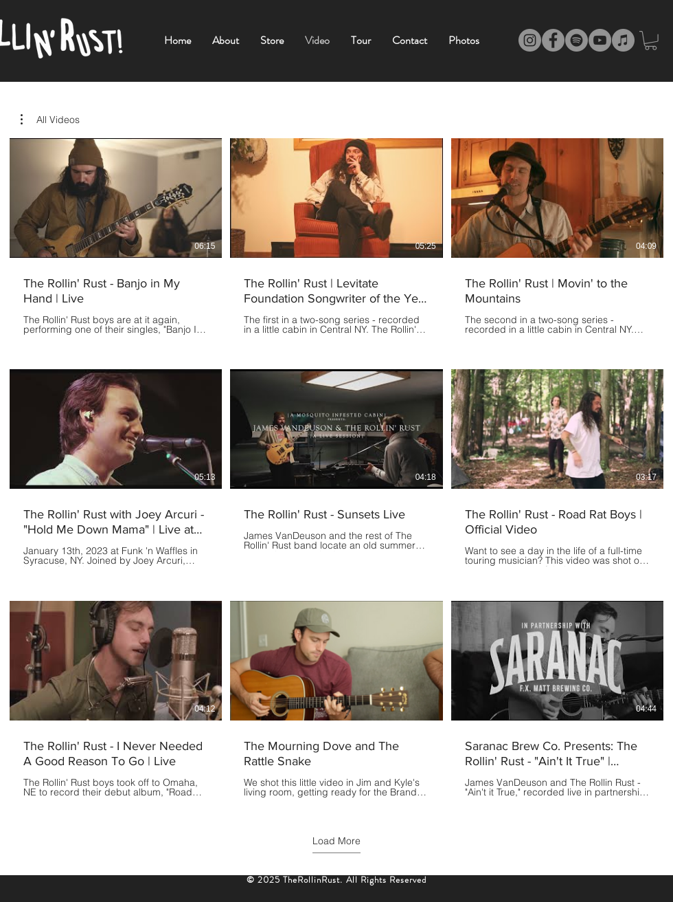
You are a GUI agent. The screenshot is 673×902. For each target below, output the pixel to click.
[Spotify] (576, 40)
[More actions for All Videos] (50, 119)
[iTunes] (623, 40)
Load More (336, 841)
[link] (650, 40)
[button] (50, 119)
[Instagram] (529, 40)
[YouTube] (600, 40)
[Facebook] (553, 40)
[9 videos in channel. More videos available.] (336, 467)
